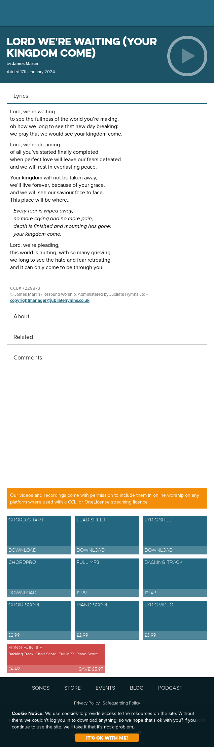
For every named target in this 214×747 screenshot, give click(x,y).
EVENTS (105, 687)
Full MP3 (107, 578)
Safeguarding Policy (121, 703)
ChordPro (39, 578)
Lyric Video (175, 620)
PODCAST (170, 687)
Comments (27, 357)
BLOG (136, 687)
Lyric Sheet (175, 535)
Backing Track (175, 578)
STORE (72, 687)
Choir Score (39, 620)
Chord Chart (39, 535)
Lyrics (20, 95)
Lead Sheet (107, 535)
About (21, 316)
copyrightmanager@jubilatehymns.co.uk (50, 300)
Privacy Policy (87, 703)
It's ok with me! (107, 738)
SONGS (40, 687)
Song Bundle (56, 659)
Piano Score (107, 620)
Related (23, 337)
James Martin (25, 63)
